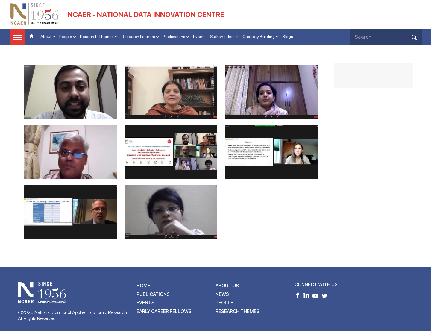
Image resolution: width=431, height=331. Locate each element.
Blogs (288, 36)
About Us (227, 286)
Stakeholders (222, 36)
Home (143, 286)
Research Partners (138, 36)
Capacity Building (258, 36)
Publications (174, 36)
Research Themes (97, 36)
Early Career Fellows (164, 311)
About (45, 36)
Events (199, 36)
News (222, 294)
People (65, 36)
